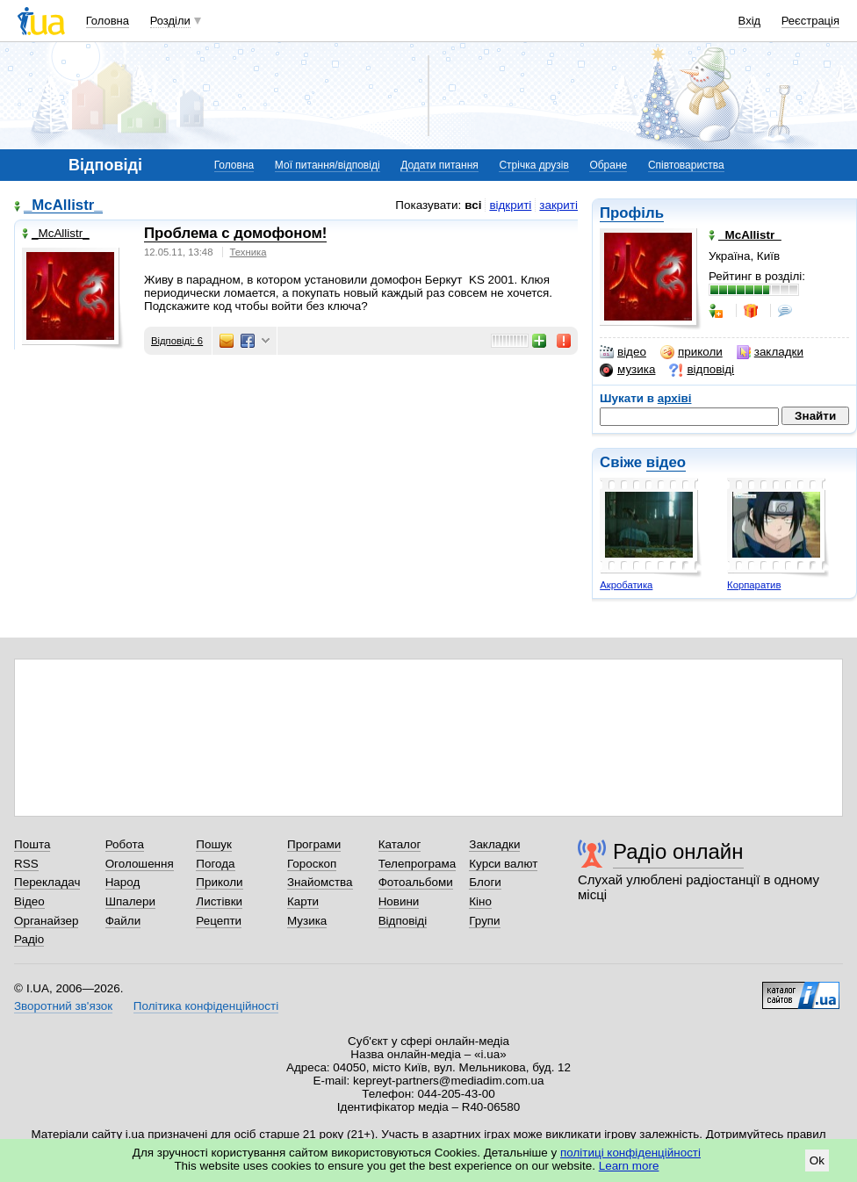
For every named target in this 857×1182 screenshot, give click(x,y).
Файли (123, 920)
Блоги (485, 882)
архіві (675, 398)
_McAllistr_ (63, 205)
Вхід (749, 20)
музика (627, 370)
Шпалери (130, 901)
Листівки (219, 901)
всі (473, 205)
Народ (122, 882)
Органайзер (46, 920)
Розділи (170, 20)
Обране (608, 165)
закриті (558, 205)
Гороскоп (311, 863)
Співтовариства (686, 165)
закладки (770, 352)
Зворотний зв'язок (63, 1006)
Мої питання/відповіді (327, 165)
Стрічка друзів (533, 165)
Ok (817, 1160)
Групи (484, 920)
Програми (314, 844)
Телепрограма (417, 863)
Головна (107, 20)
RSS (26, 863)
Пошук (214, 844)
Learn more (629, 1165)
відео (623, 352)
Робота (124, 844)
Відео (29, 901)
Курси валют (503, 863)
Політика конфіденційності (205, 1006)
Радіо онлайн (678, 851)
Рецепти (218, 920)
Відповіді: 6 (177, 340)
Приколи (219, 882)
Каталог (399, 844)
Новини (399, 901)
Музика (307, 920)
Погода (215, 863)
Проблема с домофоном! (235, 233)
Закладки (494, 844)
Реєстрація (810, 20)
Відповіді (403, 920)
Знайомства (320, 882)
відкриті (510, 205)
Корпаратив (754, 585)
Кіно (480, 901)
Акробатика (626, 585)
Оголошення (139, 863)
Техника (248, 252)
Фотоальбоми (415, 882)
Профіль (632, 213)
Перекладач (47, 882)
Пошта (32, 844)
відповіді (701, 370)
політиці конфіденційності (630, 1152)
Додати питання (439, 165)
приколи (691, 352)
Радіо (29, 939)
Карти (303, 901)
